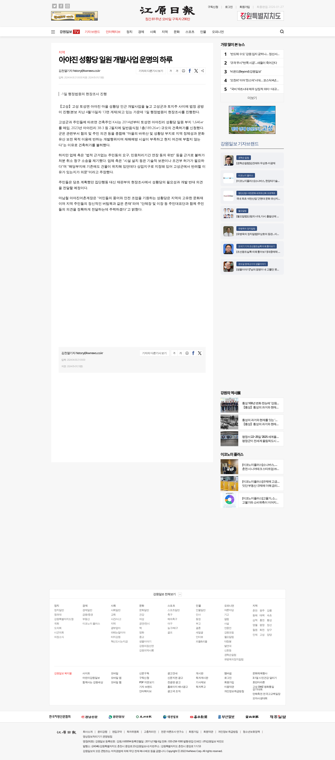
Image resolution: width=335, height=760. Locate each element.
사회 (153, 31)
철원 (255, 630)
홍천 (262, 620)
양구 (269, 630)
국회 (56, 623)
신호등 (228, 650)
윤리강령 (102, 731)
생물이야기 (145, 641)
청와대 (57, 614)
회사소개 (87, 731)
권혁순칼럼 (230, 655)
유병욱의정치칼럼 (234, 659)
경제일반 (87, 610)
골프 (170, 632)
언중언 (228, 628)
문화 (176, 31)
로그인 (229, 7)
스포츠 (189, 31)
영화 (141, 632)
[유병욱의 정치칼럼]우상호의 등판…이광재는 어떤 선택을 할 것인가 (272, 234)
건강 (141, 614)
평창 (262, 625)
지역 (165, 31)
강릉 (269, 610)
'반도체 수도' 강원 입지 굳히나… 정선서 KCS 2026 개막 (262, 54)
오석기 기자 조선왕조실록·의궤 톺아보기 (256, 246)
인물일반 (200, 610)
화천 (262, 630)
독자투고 (201, 686)
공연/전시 (144, 623)
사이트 (86, 673)
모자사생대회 (260, 698)
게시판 (199, 673)
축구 (170, 614)
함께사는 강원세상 (92, 682)
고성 (262, 634)
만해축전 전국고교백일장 (266, 693)
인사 (198, 614)
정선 (269, 625)
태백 (262, 615)
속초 (269, 615)
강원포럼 (229, 632)
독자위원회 (133, 731)
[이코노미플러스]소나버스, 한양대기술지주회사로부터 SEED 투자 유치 (273, 181)
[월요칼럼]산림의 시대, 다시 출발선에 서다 (259, 216)
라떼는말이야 (118, 632)
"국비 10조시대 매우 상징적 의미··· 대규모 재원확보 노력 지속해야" (270, 89)
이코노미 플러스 (245, 175)
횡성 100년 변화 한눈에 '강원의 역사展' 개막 (268, 403)
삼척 (255, 620)
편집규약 (117, 731)
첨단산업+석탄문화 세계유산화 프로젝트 (256, 193)
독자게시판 (202, 677)
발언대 (228, 646)
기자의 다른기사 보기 (151, 71)
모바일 (114, 673)
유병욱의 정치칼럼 (246, 228)
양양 (269, 634)
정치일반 (59, 610)
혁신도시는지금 (119, 641)
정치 (129, 31)
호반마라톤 (259, 682)
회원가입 (245, 7)
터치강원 (116, 637)
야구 (170, 623)
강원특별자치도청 (64, 619)
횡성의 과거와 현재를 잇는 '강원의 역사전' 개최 (270, 420)
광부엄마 (116, 628)
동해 (255, 615)
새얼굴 (199, 632)
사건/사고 (116, 619)
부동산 (86, 619)
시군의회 (59, 632)
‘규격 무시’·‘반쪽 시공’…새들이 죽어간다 (253, 63)
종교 (141, 637)
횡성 (269, 620)
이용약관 (229, 686)
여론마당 (229, 610)
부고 (198, 623)
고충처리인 (150, 731)
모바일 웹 (116, 682)
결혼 (198, 628)
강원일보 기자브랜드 (240, 143)
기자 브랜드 (92, 31)
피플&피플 (201, 641)
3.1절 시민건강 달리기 (265, 677)
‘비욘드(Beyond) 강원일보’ (245, 71)
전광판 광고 (174, 682)
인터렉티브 (113, 31)
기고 (226, 614)
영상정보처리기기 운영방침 (97, 736)
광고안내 (172, 673)
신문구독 (144, 673)
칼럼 (226, 619)
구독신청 (213, 7)
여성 (141, 619)
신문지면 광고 (175, 677)
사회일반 (116, 610)
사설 (226, 623)
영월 (255, 625)
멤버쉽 (228, 673)
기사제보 (201, 682)
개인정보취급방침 (234, 691)
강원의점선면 (146, 646)
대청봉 (228, 641)
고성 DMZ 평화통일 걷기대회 (263, 688)
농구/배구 (173, 628)
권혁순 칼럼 (243, 157)
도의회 (57, 628)
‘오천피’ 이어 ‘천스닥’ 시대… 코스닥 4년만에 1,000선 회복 (263, 80)
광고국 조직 (174, 691)
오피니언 (218, 31)
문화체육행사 (260, 673)
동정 (198, 619)
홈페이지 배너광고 (178, 686)
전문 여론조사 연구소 (172, 731)
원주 (262, 610)
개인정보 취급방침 (228, 731)
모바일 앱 (116, 677)
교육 (113, 614)
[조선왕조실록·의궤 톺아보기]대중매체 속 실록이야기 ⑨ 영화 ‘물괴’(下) (273, 251)
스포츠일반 (174, 610)
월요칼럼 (242, 210)
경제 (141, 31)
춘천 (255, 610)
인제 (255, 634)
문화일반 (144, 610)
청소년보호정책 (251, 731)
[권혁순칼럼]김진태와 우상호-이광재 (255, 163)
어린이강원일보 (91, 677)
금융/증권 (87, 614)
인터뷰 (199, 637)
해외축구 (172, 619)
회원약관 (208, 731)
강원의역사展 (146, 650)
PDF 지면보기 (146, 682)
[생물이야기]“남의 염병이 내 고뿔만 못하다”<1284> (263, 269)
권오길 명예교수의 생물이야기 (252, 264)
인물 (203, 31)
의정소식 (59, 637)
